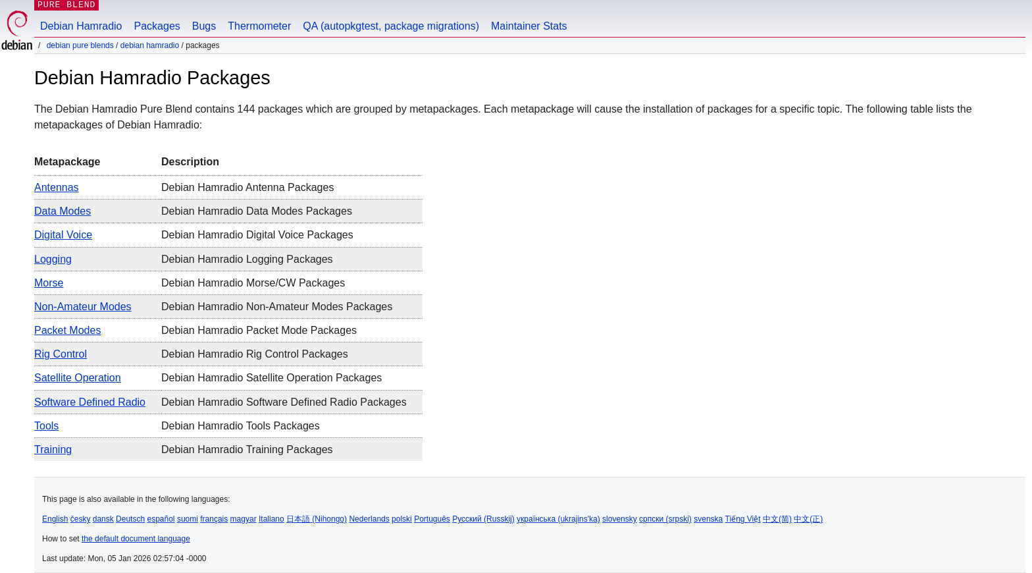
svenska (708, 519)
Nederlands (369, 519)
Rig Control (60, 354)
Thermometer (259, 26)
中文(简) (777, 519)
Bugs (204, 26)
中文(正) (808, 519)
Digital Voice (63, 234)
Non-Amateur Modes (83, 306)
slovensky (619, 519)
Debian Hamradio (81, 26)
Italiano (271, 519)
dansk (103, 519)
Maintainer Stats (529, 26)
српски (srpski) (665, 519)
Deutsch (130, 519)
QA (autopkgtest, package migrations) (391, 26)
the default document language (136, 538)
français (214, 519)
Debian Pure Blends (80, 45)
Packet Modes (67, 330)
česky (80, 519)
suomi (187, 519)
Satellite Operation (77, 377)
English (55, 519)
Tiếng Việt (743, 519)
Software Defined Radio (89, 402)
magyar (243, 519)
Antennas (56, 187)
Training (53, 449)
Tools (46, 425)
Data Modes (62, 211)
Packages (157, 26)
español (160, 519)
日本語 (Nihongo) (316, 519)
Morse (48, 282)
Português (432, 519)
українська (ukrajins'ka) (558, 519)
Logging (53, 259)
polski (402, 519)
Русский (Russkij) (483, 519)
